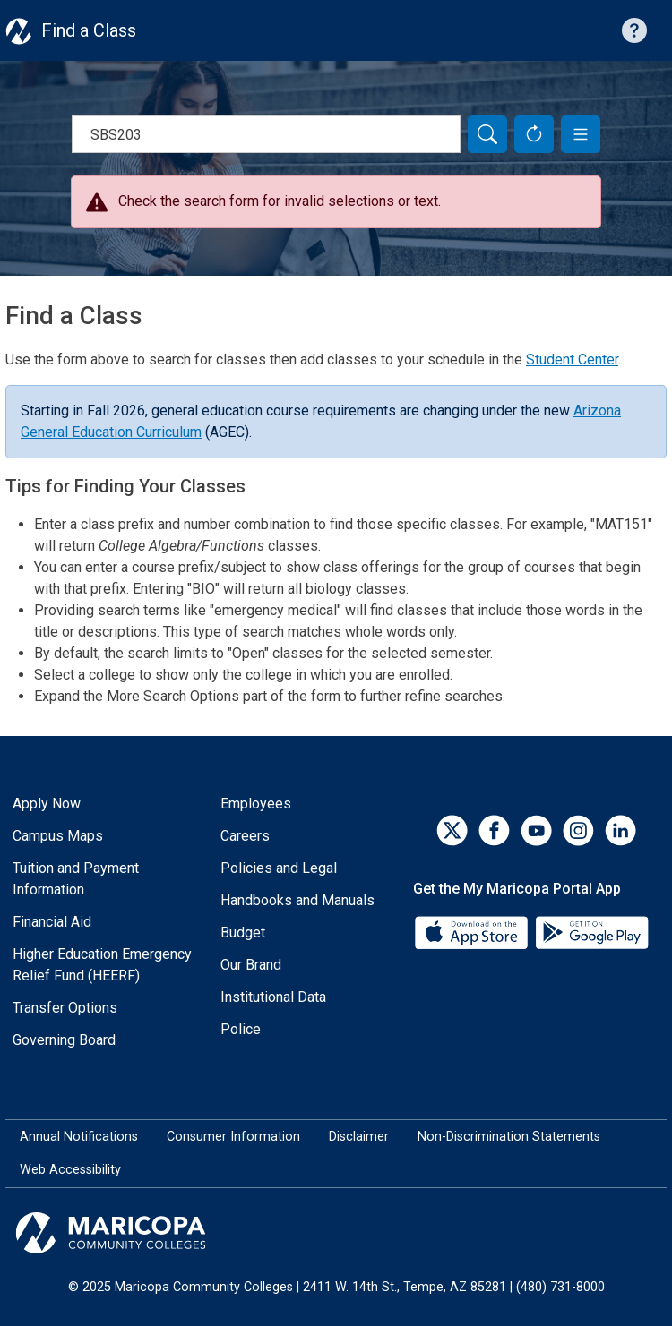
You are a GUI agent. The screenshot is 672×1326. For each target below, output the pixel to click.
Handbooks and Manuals (297, 900)
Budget (242, 932)
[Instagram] (578, 830)
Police (240, 1029)
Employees (255, 803)
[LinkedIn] (620, 830)
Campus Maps (58, 835)
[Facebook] (494, 830)
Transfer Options (65, 1007)
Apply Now (47, 803)
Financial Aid (52, 921)
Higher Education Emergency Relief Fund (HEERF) (102, 964)
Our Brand (250, 964)
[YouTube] (536, 830)
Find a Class (88, 30)
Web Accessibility (70, 1169)
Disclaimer (359, 1136)
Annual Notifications (79, 1136)
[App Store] (473, 930)
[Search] (487, 134)
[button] (580, 134)
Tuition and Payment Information (76, 879)
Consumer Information (233, 1136)
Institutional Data (273, 996)
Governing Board (64, 1039)
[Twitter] (452, 830)
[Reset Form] (534, 134)
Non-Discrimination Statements (509, 1136)
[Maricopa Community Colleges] (336, 1233)
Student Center (572, 359)
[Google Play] (591, 930)
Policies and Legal (278, 868)
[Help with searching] (634, 30)
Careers (245, 835)
